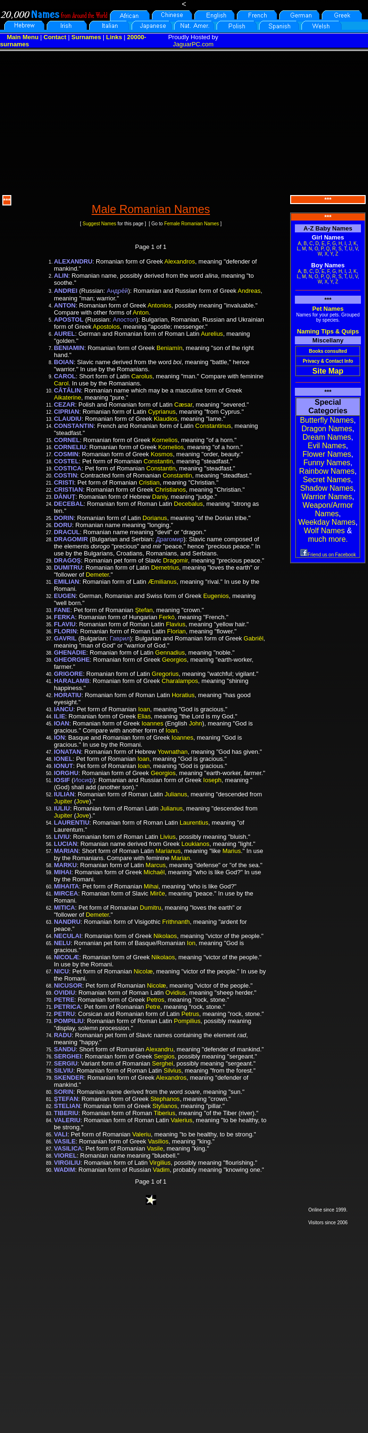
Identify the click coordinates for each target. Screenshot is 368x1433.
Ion (191, 943)
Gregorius (165, 673)
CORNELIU (70, 447)
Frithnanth (176, 921)
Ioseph (212, 780)
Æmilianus (162, 581)
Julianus (176, 794)
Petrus (190, 1013)
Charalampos (180, 680)
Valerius (181, 1120)
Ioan (144, 709)
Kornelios (164, 440)
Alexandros (179, 261)
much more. (328, 539)
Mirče (157, 893)
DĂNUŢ (64, 496)
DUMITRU (68, 567)
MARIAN (66, 850)
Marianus (168, 850)
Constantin (158, 461)
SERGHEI (68, 1056)
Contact (54, 37)
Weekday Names (327, 522)
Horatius (183, 695)
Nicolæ (143, 971)
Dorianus (154, 517)
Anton (141, 312)
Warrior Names (326, 497)
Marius (231, 850)
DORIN (64, 517)
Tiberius (165, 1113)
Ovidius (176, 992)
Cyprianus (162, 411)
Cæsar (183, 404)
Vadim (161, 1169)
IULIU (62, 808)
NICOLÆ (66, 957)
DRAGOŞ (67, 560)
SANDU (64, 1049)
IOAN (61, 723)
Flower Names (326, 454)
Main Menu (22, 37)
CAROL (64, 376)
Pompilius (187, 1020)
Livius (168, 836)
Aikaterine (67, 397)
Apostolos (106, 326)
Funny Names (327, 463)
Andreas (249, 290)
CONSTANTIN (73, 425)
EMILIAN (66, 581)
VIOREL (65, 1155)
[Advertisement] (184, 122)
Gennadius (170, 652)
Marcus (156, 865)
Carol (61, 383)
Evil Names (327, 446)
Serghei (162, 1063)
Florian (176, 631)
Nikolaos (165, 935)
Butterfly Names (327, 420)
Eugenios (216, 595)
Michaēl (154, 872)
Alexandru (160, 1049)
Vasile (155, 1148)
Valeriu (141, 1134)
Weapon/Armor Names (327, 509)
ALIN (61, 275)
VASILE (64, 1141)
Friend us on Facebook (328, 554)
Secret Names (327, 480)
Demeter (97, 574)
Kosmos (162, 454)
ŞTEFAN (66, 1098)
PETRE (64, 999)
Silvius (173, 1070)
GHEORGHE (72, 659)
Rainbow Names (326, 471)
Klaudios (165, 418)
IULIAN (64, 794)
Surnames (86, 37)
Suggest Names (99, 223)
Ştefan (144, 610)
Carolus (141, 376)
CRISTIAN (68, 489)
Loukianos (195, 843)
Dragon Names (326, 429)
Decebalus (188, 503)
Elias (144, 716)
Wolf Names (324, 531)
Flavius (175, 624)
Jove (82, 801)
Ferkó (167, 617)
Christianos (170, 489)
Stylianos (164, 1105)
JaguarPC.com (193, 44)
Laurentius (194, 822)
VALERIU (67, 1120)
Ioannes (152, 723)
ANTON (64, 305)
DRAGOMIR (71, 539)
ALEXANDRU (73, 261)
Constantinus (213, 425)
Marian (180, 858)
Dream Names (326, 437)
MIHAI (62, 872)
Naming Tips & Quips (328, 331)
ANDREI (65, 290)
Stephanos (165, 1098)
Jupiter (63, 801)
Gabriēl (253, 638)
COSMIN (66, 454)
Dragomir (175, 560)
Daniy (159, 496)
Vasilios (158, 1141)
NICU (61, 971)
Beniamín (170, 347)
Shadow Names (326, 488)
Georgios (174, 659)
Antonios (160, 305)
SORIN (63, 1091)
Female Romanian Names (191, 223)
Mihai (151, 886)
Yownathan (173, 751)
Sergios (164, 1056)
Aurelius (212, 333)
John (195, 723)
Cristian (149, 482)
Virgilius (160, 1162)
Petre (153, 1006)
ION (59, 737)
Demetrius (165, 567)
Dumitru (150, 907)
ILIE (59, 716)
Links (114, 37)
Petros (156, 999)
